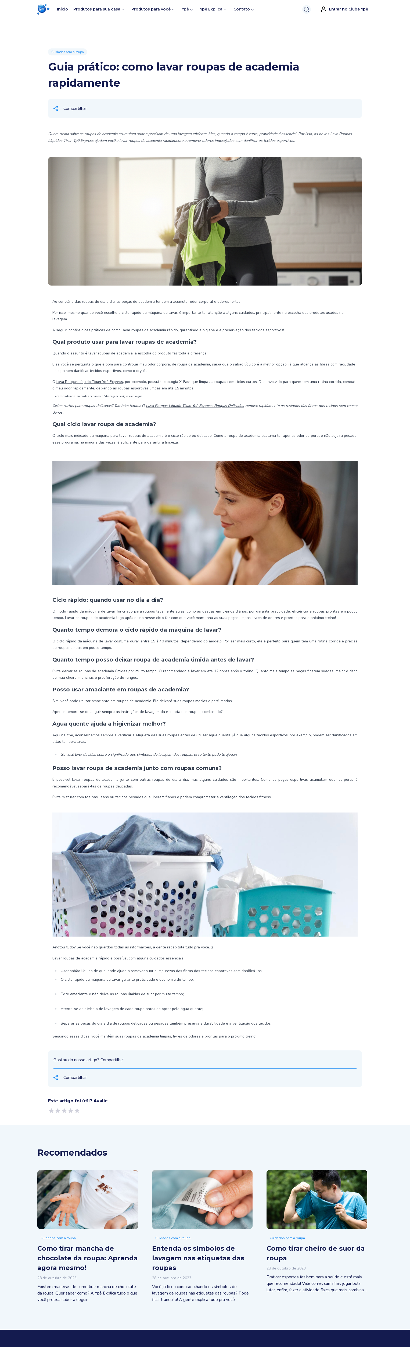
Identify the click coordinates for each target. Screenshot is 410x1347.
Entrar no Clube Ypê (344, 9)
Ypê (187, 9)
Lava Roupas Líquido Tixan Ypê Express (89, 381)
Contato (241, 9)
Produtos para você (151, 9)
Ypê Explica (211, 9)
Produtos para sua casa (96, 9)
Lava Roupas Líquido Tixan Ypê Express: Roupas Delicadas (195, 405)
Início (62, 9)
